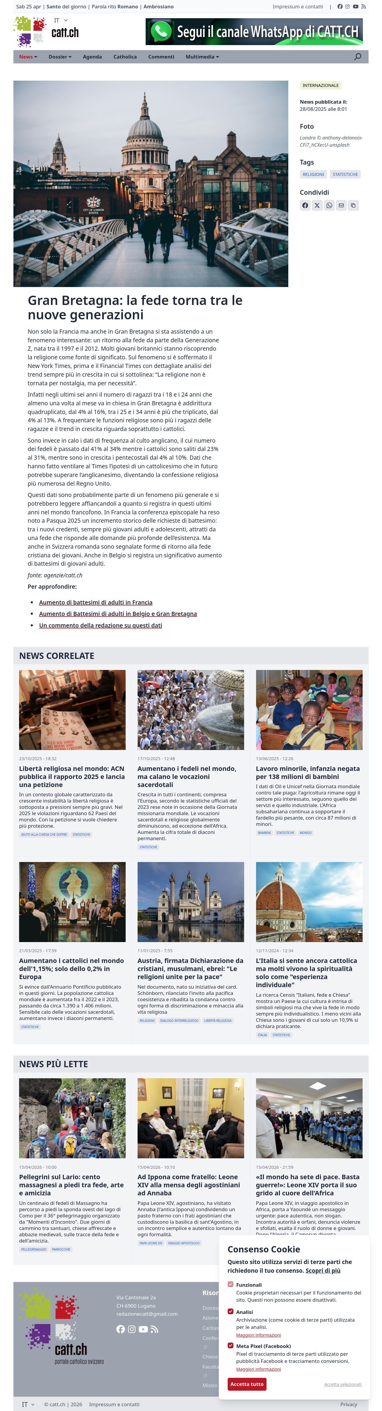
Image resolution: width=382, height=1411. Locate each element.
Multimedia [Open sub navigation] (202, 56)
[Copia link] (353, 205)
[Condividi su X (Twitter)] (317, 205)
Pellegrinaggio (33, 1249)
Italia (262, 1035)
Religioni (313, 174)
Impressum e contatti (298, 6)
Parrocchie (61, 1249)
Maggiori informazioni (258, 1335)
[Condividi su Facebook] (305, 205)
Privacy (349, 1404)
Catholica (125, 56)
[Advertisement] (251, 31)
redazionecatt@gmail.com (147, 1313)
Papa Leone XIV (151, 1243)
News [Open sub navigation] (28, 56)
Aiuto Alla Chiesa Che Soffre (44, 834)
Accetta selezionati (343, 1384)
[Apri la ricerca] (358, 56)
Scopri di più (323, 1270)
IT (62, 20)
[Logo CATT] (30, 31)
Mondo (306, 833)
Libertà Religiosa (218, 1021)
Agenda (92, 56)
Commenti (161, 56)
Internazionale (321, 85)
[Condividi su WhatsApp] (329, 205)
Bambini (264, 833)
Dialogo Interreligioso (179, 1021)
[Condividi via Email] (341, 205)
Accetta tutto (247, 1384)
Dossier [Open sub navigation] (60, 56)
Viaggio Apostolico (183, 1243)
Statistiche (345, 174)
